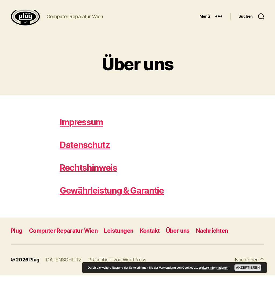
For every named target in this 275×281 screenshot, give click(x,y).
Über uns (177, 237)
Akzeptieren (248, 267)
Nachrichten (212, 237)
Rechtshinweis (88, 174)
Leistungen (118, 237)
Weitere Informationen (213, 267)
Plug (17, 237)
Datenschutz (85, 151)
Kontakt (150, 237)
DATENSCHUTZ (64, 266)
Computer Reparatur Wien (63, 237)
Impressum (81, 128)
